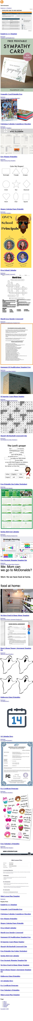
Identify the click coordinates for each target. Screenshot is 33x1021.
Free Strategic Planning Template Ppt (14, 560)
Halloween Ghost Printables (10, 697)
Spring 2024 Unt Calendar (10, 532)
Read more (3, 36)
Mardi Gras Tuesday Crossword (12, 319)
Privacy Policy (6, 1004)
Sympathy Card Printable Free (11, 94)
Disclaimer (5, 1005)
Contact (5, 1003)
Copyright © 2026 (5, 1008)
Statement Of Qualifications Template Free (16, 367)
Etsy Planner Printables (9, 156)
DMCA (5, 1001)
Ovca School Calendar (8, 270)
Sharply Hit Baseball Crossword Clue (14, 436)
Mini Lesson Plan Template (10, 896)
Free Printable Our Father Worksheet (14, 484)
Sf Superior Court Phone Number (12, 396)
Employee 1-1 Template (9, 34)
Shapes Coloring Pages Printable (12, 209)
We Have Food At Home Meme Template (15, 615)
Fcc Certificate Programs (9, 788)
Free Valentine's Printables (10, 844)
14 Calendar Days (7, 736)
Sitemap (5, 1006)
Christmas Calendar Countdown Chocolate (16, 124)
